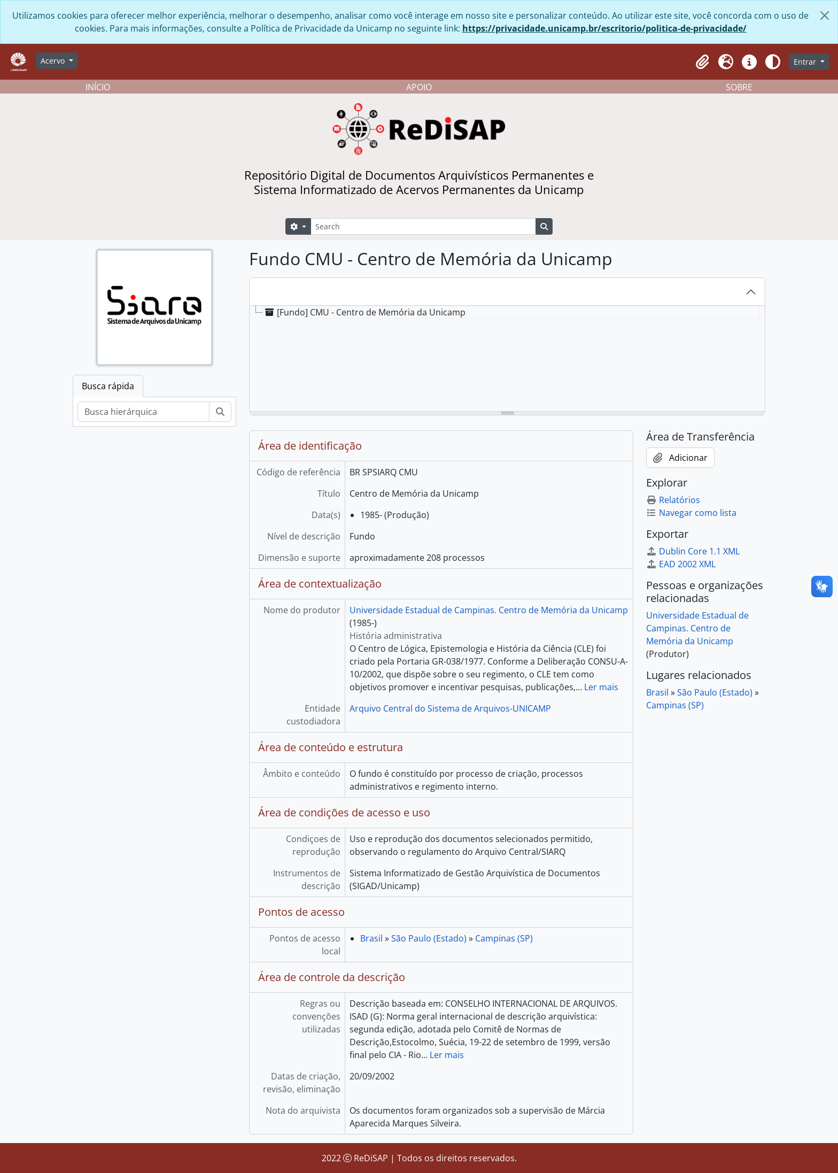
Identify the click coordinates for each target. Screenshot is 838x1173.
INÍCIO (98, 87)
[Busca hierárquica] (143, 412)
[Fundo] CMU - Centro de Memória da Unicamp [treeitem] (364, 312)
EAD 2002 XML (681, 564)
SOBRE (739, 87)
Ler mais (601, 687)
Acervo (54, 61)
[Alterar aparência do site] (773, 62)
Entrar (806, 62)
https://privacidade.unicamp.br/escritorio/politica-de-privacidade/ (604, 28)
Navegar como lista (691, 513)
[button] (702, 62)
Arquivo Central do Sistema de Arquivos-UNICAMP (450, 708)
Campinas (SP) (504, 938)
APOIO (419, 87)
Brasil (371, 938)
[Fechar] (824, 15)
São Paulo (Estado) (429, 938)
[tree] (507, 359)
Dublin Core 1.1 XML (693, 551)
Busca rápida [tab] (108, 386)
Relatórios (673, 500)
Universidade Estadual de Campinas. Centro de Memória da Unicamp (489, 610)
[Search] (423, 226)
